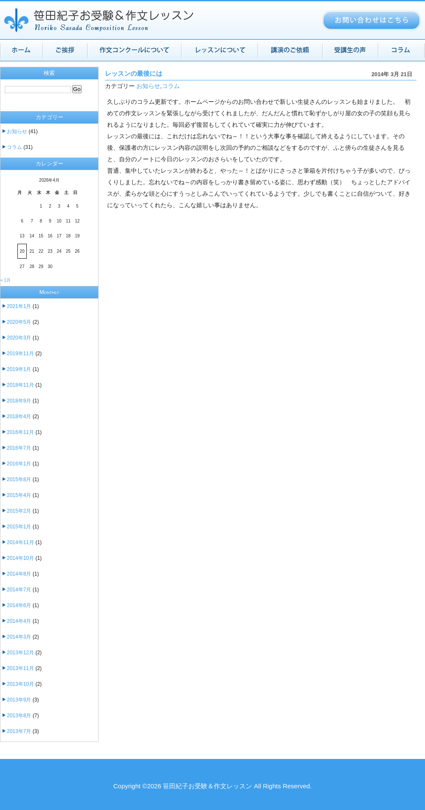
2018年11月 (20, 385)
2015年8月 (19, 479)
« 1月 (5, 280)
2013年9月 (19, 700)
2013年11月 (20, 668)
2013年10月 (20, 684)
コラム (171, 86)
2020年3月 (19, 338)
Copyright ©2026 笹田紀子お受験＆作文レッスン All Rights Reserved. (212, 786)
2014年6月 (19, 605)
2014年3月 (19, 637)
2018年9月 (19, 401)
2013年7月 (19, 731)
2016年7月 (19, 448)
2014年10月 (20, 558)
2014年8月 (19, 574)
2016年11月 (20, 432)
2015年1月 (19, 527)
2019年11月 (20, 354)
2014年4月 (19, 621)
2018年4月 (19, 416)
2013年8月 (19, 716)
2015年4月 (19, 495)
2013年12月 (20, 653)
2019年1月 (19, 369)
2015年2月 (19, 511)
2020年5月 (19, 322)
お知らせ (148, 86)
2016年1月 (19, 464)
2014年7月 (19, 590)
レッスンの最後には (133, 73)
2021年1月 (19, 306)
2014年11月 (20, 542)
